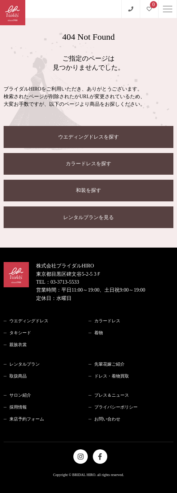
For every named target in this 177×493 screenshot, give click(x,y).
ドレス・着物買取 (111, 376)
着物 (98, 332)
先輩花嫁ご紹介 (109, 364)
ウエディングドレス (28, 320)
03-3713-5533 (65, 282)
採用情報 (18, 407)
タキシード (20, 332)
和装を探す (88, 190)
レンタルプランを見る (88, 217)
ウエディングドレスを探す (88, 137)
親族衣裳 (18, 344)
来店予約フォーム (26, 419)
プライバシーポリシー (116, 407)
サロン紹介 (20, 395)
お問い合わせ (107, 419)
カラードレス (107, 320)
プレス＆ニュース (111, 395)
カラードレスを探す (88, 163)
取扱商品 (18, 376)
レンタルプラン (24, 364)
